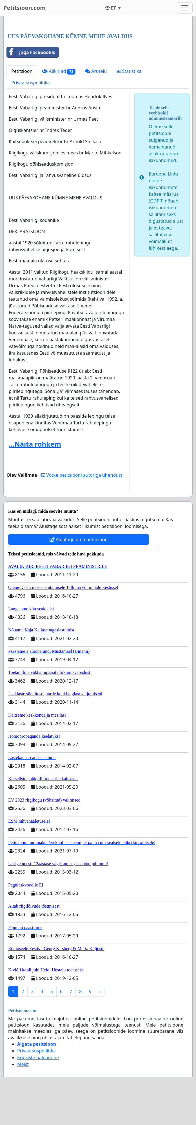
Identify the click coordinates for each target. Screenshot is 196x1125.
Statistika (129, 71)
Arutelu (96, 71)
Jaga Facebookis (31, 52)
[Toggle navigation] (185, 8)
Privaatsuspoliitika (30, 83)
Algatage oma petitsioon (79, 539)
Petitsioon (21, 71)
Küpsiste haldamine (38, 1057)
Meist (23, 1064)
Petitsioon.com (24, 8)
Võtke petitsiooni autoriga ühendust (81, 475)
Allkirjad (58, 71)
